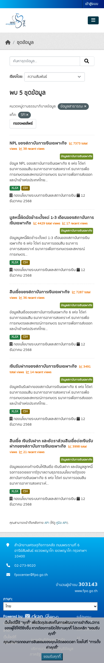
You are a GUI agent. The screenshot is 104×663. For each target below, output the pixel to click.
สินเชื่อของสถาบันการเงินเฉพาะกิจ (40, 291)
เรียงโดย (16, 76)
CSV (25, 188)
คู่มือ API (61, 522)
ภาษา (7, 599)
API (46, 522)
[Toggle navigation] (93, 20)
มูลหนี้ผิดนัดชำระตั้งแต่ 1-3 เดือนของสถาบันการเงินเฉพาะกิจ (52, 220)
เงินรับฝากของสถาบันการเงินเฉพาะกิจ (44, 366)
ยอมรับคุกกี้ (52, 656)
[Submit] (87, 61)
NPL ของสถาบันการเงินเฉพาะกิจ (39, 143)
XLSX (14, 188)
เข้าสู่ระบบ (91, 4)
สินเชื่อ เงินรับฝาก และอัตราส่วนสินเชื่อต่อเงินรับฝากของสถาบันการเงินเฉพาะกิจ (51, 444)
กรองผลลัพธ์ (23, 123)
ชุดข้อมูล (25, 42)
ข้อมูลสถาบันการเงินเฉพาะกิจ (76, 156)
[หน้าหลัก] (8, 42)
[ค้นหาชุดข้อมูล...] (45, 61)
